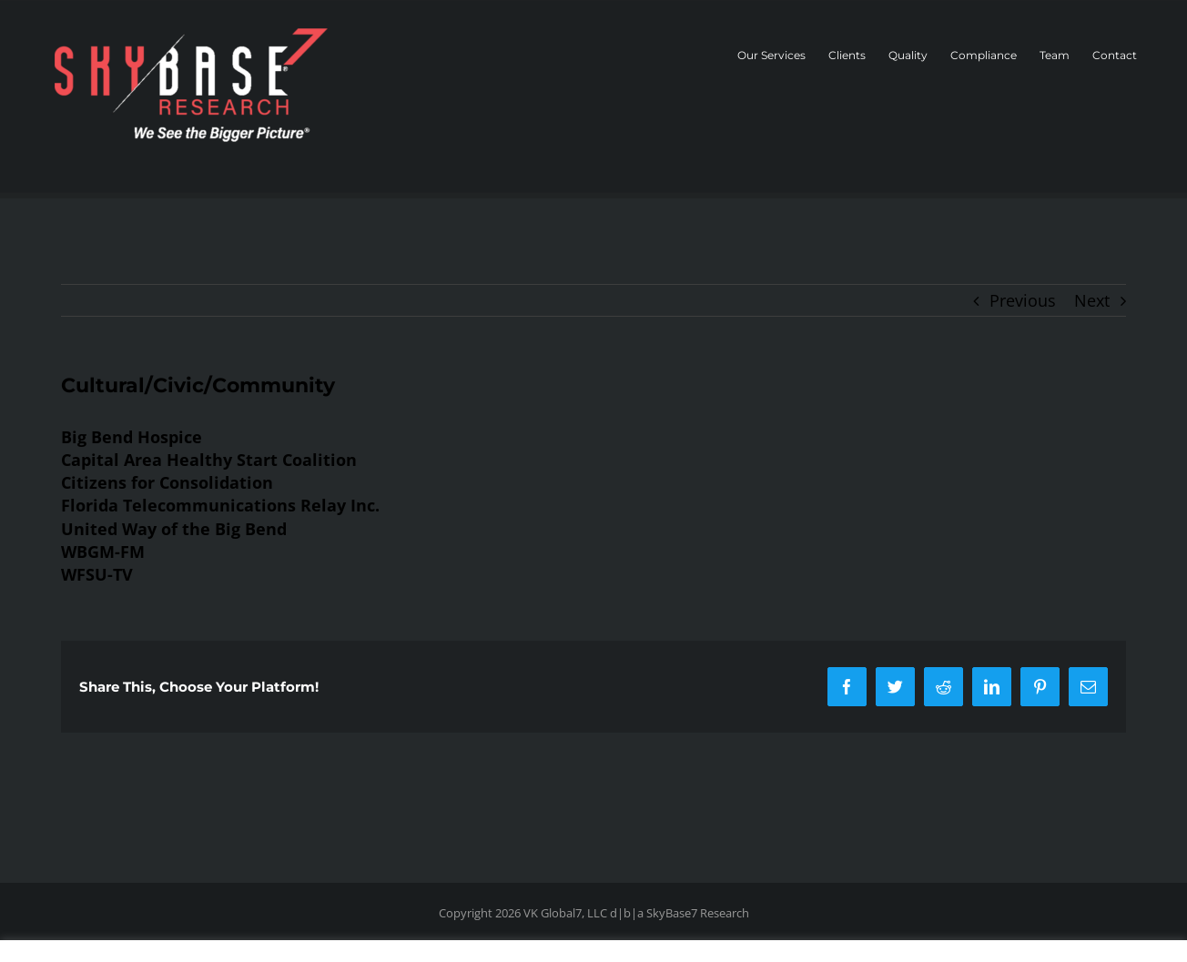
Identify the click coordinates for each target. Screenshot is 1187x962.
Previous (1022, 300)
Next (1092, 300)
